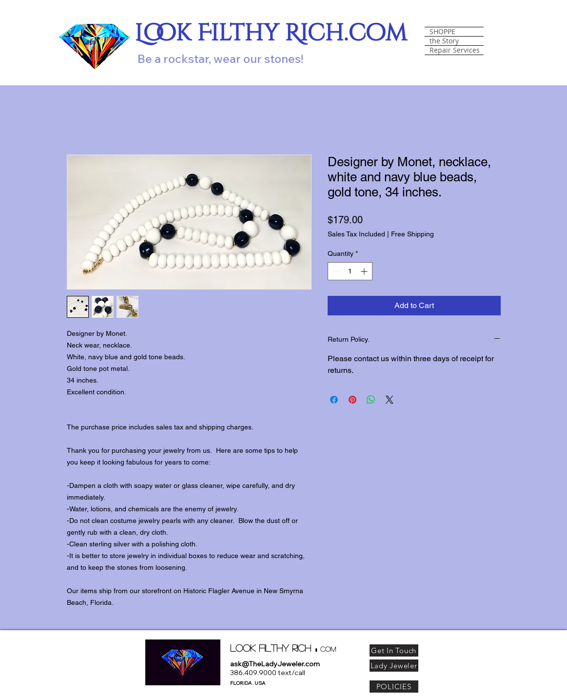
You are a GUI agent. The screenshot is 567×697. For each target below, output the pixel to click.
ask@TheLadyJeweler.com (275, 663)
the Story (444, 41)
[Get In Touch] (394, 650)
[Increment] (365, 271)
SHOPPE (442, 31)
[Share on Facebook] (334, 400)
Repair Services (455, 50)
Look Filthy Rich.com (271, 33)
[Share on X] (389, 400)
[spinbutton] (350, 271)
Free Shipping (412, 234)
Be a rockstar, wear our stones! (220, 58)
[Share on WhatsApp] (371, 400)
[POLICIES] (394, 686)
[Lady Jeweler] (394, 665)
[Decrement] (335, 271)
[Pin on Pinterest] (352, 400)
